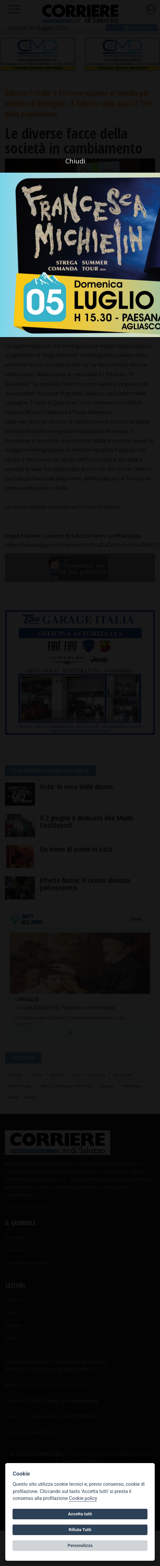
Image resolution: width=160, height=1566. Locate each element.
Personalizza (80, 1545)
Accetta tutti (80, 1513)
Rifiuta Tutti (80, 1529)
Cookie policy (83, 1498)
